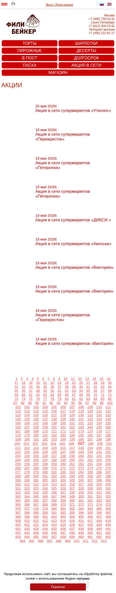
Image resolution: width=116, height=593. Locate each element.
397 (108, 512)
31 (16, 387)
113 (27, 411)
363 (99, 500)
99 (101, 403)
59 (16, 395)
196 (81, 439)
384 (90, 508)
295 (81, 476)
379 (45, 508)
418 (99, 521)
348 (63, 496)
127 (54, 415)
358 (54, 500)
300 (27, 480)
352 (99, 496)
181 (45, 435)
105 (54, 407)
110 (99, 407)
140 (72, 419)
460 (81, 537)
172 (63, 431)
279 (36, 472)
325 (54, 488)
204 (53, 443)
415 (72, 521)
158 (36, 427)
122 (108, 411)
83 (88, 399)
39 (73, 387)
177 (108, 431)
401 (45, 516)
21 (45, 383)
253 (99, 460)
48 (38, 391)
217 (72, 448)
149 (54, 423)
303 (54, 480)
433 (36, 529)
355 (27, 500)
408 (108, 516)
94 (65, 403)
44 (109, 387)
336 (54, 492)
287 (108, 472)
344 (27, 496)
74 (23, 399)
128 (63, 415)
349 (72, 496)
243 (108, 456)
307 (90, 480)
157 (27, 427)
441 (108, 529)
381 (63, 508)
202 (35, 443)
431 (18, 529)
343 (18, 496)
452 (108, 533)
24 (66, 383)
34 (38, 387)
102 (27, 407)
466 (40, 541)
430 (108, 525)
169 (36, 431)
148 (45, 423)
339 (81, 492)
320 (108, 484)
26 (81, 383)
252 (90, 460)
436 (63, 529)
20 (38, 383)
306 (81, 480)
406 (90, 516)
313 (45, 484)
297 (99, 476)
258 (45, 464)
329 (90, 488)
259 (54, 464)
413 (54, 521)
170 (45, 431)
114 (36, 411)
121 (99, 411)
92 (51, 403)
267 (27, 468)
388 (27, 512)
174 (81, 431)
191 (36, 439)
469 (67, 541)
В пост (29, 58)
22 (52, 383)
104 (45, 407)
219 (90, 448)
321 (18, 488)
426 (72, 525)
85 (102, 399)
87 (15, 403)
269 (45, 468)
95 (73, 403)
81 (73, 399)
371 (72, 504)
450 (90, 533)
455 (36, 537)
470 (77, 541)
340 (90, 492)
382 (72, 508)
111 (108, 407)
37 (59, 387)
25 (73, 383)
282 (63, 472)
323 (36, 488)
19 (30, 383)
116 (54, 411)
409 (18, 521)
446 (54, 533)
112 (18, 411)
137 (45, 419)
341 (99, 492)
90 (37, 403)
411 (36, 521)
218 (81, 448)
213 (36, 448)
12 (80, 379)
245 (27, 460)
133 (108, 415)
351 (90, 496)
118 (72, 411)
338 (72, 492)
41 (88, 387)
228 (72, 452)
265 (108, 464)
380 (54, 508)
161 (63, 427)
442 (18, 533)
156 (18, 427)
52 (66, 391)
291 (45, 476)
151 (72, 423)
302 (45, 480)
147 (36, 423)
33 (30, 387)
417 (90, 521)
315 (63, 484)
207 (81, 443)
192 (45, 439)
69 (88, 395)
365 (18, 504)
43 (102, 387)
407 (99, 516)
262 (81, 464)
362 (90, 500)
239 (72, 456)
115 (45, 411)
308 (99, 480)
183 (63, 435)
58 (109, 391)
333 (27, 492)
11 (72, 379)
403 (63, 516)
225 (45, 452)
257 (36, 464)
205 (62, 443)
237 (54, 456)
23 (59, 383)
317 (81, 484)
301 (36, 480)
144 (108, 419)
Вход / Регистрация (59, 5)
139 (63, 419)
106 (63, 407)
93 (58, 403)
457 (54, 537)
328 (81, 488)
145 (18, 423)
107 (72, 407)
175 (90, 431)
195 (72, 439)
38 (66, 387)
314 (54, 484)
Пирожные (29, 51)
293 (63, 476)
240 (81, 456)
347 (54, 496)
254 (108, 460)
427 (81, 525)
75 (30, 399)
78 (52, 399)
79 (59, 399)
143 (99, 419)
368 (45, 504)
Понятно (58, 587)
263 (90, 464)
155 (108, 423)
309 (108, 480)
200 (17, 443)
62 (38, 395)
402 (54, 516)
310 (18, 484)
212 (27, 448)
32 (23, 387)
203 (44, 443)
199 (108, 439)
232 (108, 452)
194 (63, 439)
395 (90, 512)
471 (85, 541)
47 (30, 391)
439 (90, 529)
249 (63, 460)
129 (72, 415)
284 (81, 472)
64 (52, 395)
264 (99, 464)
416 (81, 521)
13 (87, 379)
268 (36, 468)
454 (27, 537)
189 (18, 439)
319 (99, 484)
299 (18, 480)
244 (18, 460)
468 (58, 541)
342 (108, 492)
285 (90, 472)
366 (27, 504)
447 (63, 533)
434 (45, 529)
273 (81, 468)
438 (81, 529)
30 (109, 383)
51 (59, 391)
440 (99, 529)
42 (95, 387)
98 (94, 403)
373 (90, 504)
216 (63, 448)
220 (99, 448)
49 (45, 391)
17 (16, 383)
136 (36, 419)
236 (45, 456)
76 (38, 399)
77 (45, 399)
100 (109, 403)
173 (72, 431)
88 (22, 403)
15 (101, 379)
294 (72, 476)
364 (108, 500)
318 (90, 484)
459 (72, 537)
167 (18, 431)
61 (30, 395)
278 (27, 472)
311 (27, 484)
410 (27, 521)
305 (72, 480)
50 (52, 391)
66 (66, 395)
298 (108, 476)
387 (18, 512)
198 (99, 439)
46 (23, 391)
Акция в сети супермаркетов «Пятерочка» (86, 65)
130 (81, 415)
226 (54, 452)
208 (90, 443)
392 (63, 512)
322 (27, 488)
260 (63, 464)
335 (45, 492)
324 (45, 488)
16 (108, 379)
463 (108, 537)
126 (45, 415)
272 (72, 468)
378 (36, 508)
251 (81, 460)
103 (36, 407)
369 (54, 504)
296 (90, 476)
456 (45, 537)
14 (94, 379)
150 (63, 423)
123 (18, 415)
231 (99, 452)
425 (63, 525)
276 (108, 468)
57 (102, 391)
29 (102, 383)
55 (88, 391)
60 (23, 395)
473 (103, 541)
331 (108, 488)
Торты (29, 43)
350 (81, 496)
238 (63, 456)
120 (90, 411)
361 (81, 500)
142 (90, 419)
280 (45, 472)
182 (54, 435)
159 (45, 427)
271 (63, 468)
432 (27, 529)
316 (72, 484)
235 (36, 456)
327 (72, 488)
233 (18, 456)
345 (36, 496)
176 (99, 431)
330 (99, 488)
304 (63, 480)
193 (54, 439)
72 (109, 395)
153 (90, 423)
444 (36, 533)
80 (66, 399)
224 (36, 452)
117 (63, 411)
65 (59, 395)
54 (81, 391)
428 (90, 525)
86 (109, 399)
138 (54, 419)
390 (45, 512)
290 (36, 476)
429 (99, 525)
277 (18, 472)
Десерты (86, 51)
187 (99, 435)
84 (95, 399)
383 (81, 508)
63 (45, 395)
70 (95, 395)
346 (45, 496)
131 (90, 415)
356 (36, 500)
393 (72, 512)
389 (36, 512)
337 (63, 492)
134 (18, 419)
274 (90, 468)
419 (108, 521)
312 (36, 484)
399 (27, 516)
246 (36, 460)
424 (54, 525)
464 (22, 541)
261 (72, 464)
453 (18, 537)
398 (18, 516)
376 (18, 508)
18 (23, 383)
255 (18, 464)
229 (81, 452)
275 (99, 468)
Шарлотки (86, 43)
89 (30, 403)
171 (54, 431)
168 (27, 431)
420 (18, 525)
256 (27, 464)
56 (95, 391)
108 (81, 407)
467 (49, 541)
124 (27, 415)
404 (72, 516)
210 (109, 443)
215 (54, 448)
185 (81, 435)
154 (99, 423)
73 (16, 399)
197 (90, 439)
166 (108, 427)
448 (72, 533)
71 (102, 395)
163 (81, 427)
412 (45, 521)
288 (18, 476)
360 (72, 500)
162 (72, 427)
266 (18, 468)
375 (108, 504)
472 (95, 541)
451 (99, 533)
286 (99, 472)
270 (54, 468)
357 (45, 500)
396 (99, 512)
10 (65, 379)
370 (63, 504)
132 (99, 415)
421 (27, 525)
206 (71, 443)
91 (44, 403)
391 (54, 512)
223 (27, 452)
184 (72, 435)
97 (87, 403)
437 (72, 529)
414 (63, 521)
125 (36, 415)
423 (45, 525)
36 (52, 387)
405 (81, 516)
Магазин (58, 72)
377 (27, 508)
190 (27, 439)
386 (108, 508)
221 (108, 448)
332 (18, 492)
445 (45, 533)
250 (72, 460)
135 (27, 419)
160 (54, 427)
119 (81, 411)
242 (99, 456)
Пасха (29, 65)
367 (36, 504)
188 (108, 435)
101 (18, 407)
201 (26, 443)
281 (54, 472)
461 (90, 537)
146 (27, 423)
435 (54, 529)
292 (54, 476)
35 (45, 387)
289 (27, 476)
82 (81, 399)
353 (108, 496)
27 (88, 383)
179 (27, 435)
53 (73, 391)
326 (63, 488)
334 (36, 492)
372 (81, 504)
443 (27, 533)
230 (90, 452)
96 (80, 403)
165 (99, 427)
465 (31, 541)
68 (81, 395)
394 (81, 512)
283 (72, 472)
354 (18, 500)
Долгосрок (86, 58)
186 (90, 435)
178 (18, 435)
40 (81, 387)
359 (63, 500)
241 (90, 456)
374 (99, 504)
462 (99, 537)
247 (45, 460)
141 (81, 419)
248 (54, 460)
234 (27, 456)
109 (90, 407)
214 (45, 448)
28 (95, 383)
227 (63, 452)
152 (81, 423)
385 (99, 508)
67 (73, 395)
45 (16, 391)
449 (81, 533)
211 (18, 448)
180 (36, 435)
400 (36, 516)
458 (63, 537)
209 (100, 443)
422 (36, 525)
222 (18, 452)
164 (90, 427)
